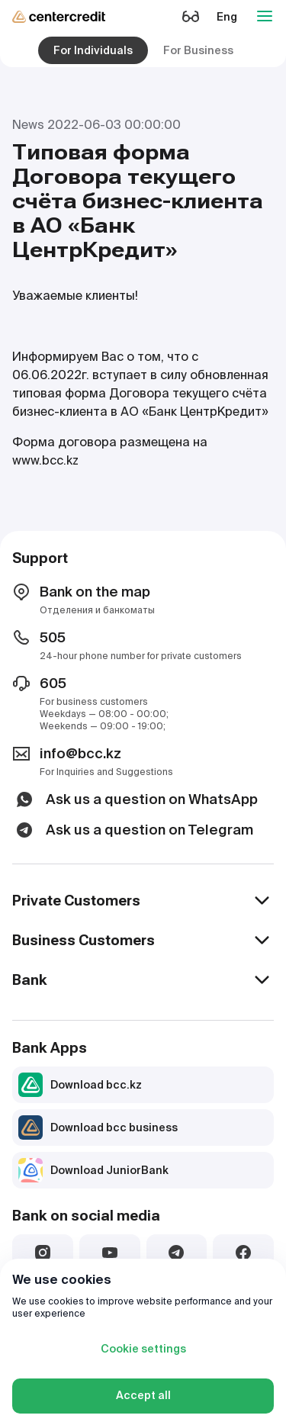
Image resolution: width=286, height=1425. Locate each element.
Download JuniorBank (93, 1170)
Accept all (143, 1395)
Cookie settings (143, 1349)
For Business (198, 50)
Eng (227, 17)
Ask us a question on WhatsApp (135, 799)
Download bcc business (98, 1127)
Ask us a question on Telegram (132, 830)
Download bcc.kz (80, 1085)
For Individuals (93, 50)
